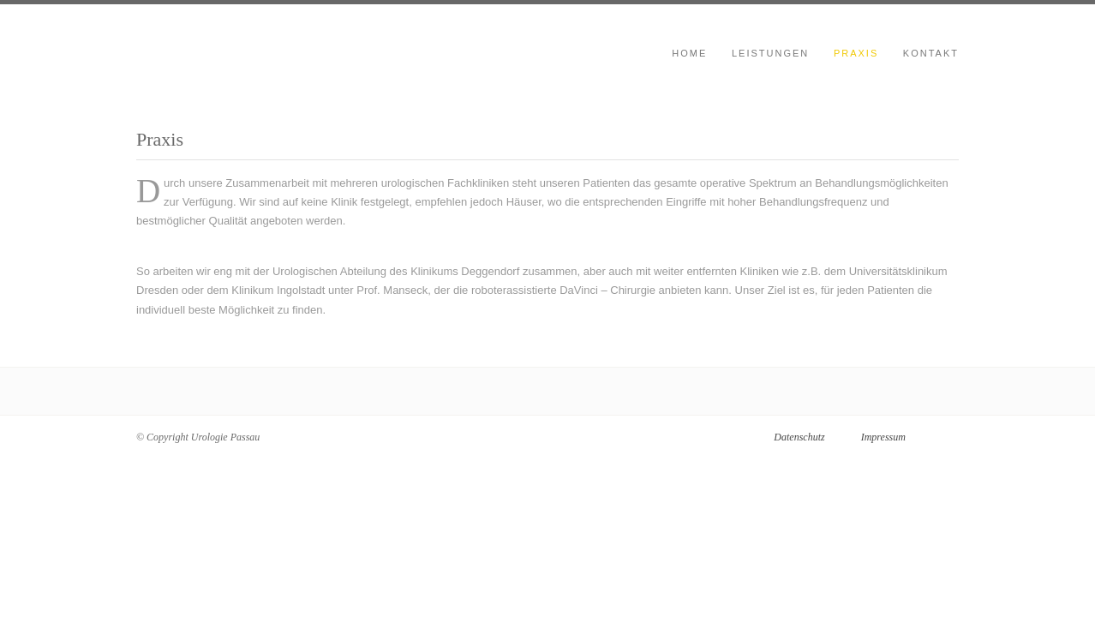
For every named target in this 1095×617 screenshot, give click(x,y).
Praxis (856, 53)
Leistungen (770, 53)
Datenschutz (799, 437)
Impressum (883, 437)
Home (689, 53)
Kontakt (931, 53)
